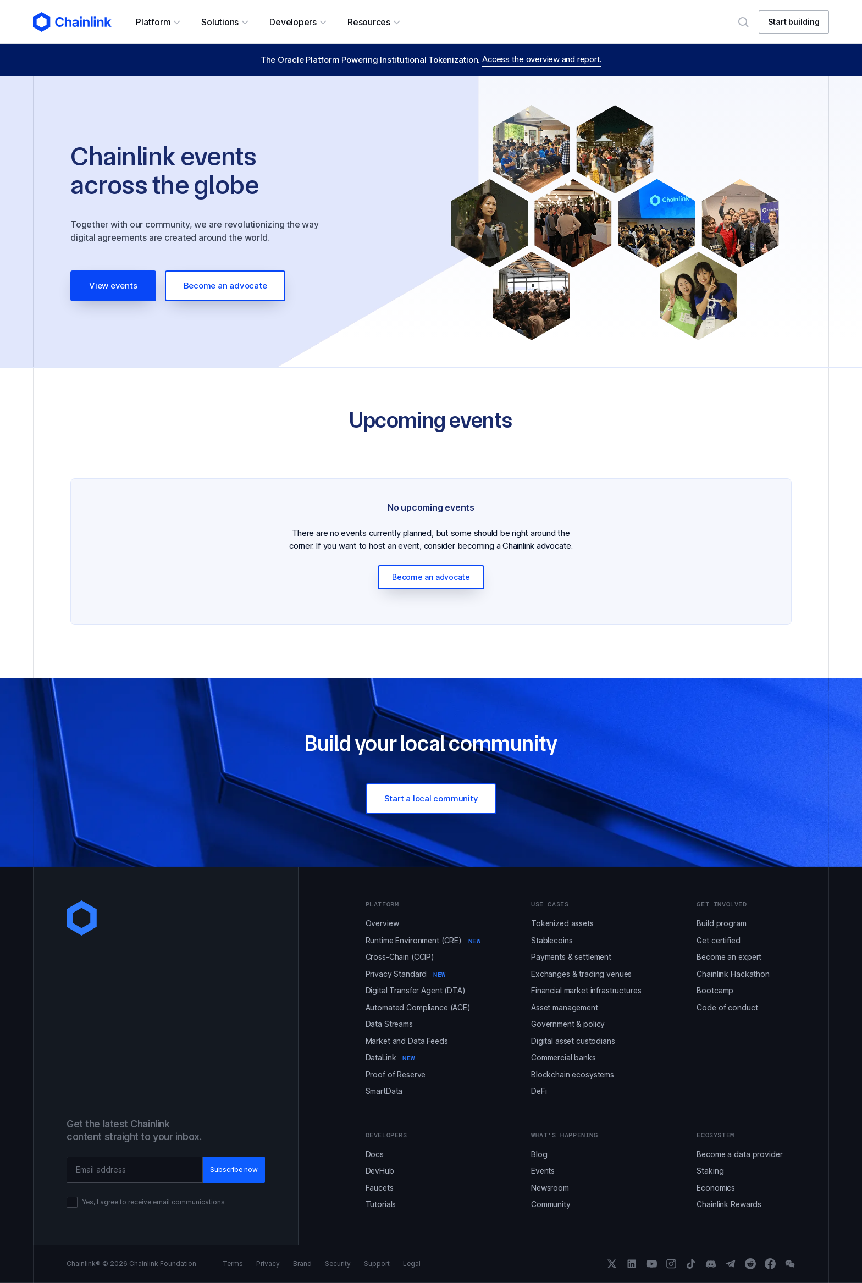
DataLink (391, 1057)
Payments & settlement (571, 956)
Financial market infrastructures (586, 990)
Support (377, 1263)
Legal (412, 1263)
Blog (539, 1154)
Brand (302, 1263)
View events (113, 285)
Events (543, 1170)
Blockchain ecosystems (572, 1074)
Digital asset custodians (573, 1041)
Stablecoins (551, 940)
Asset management (564, 1007)
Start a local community (431, 798)
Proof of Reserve (396, 1074)
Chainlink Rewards (729, 1204)
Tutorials (381, 1204)
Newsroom (550, 1187)
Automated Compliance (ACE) (418, 1007)
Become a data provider (739, 1154)
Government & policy (568, 1023)
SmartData (384, 1091)
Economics (716, 1187)
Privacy (268, 1263)
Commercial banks (563, 1057)
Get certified (718, 940)
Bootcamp (715, 990)
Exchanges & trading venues (581, 973)
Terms (233, 1263)
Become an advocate (225, 285)
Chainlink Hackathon (733, 973)
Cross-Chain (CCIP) (400, 956)
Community (551, 1204)
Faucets (380, 1187)
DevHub (380, 1170)
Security (338, 1263)
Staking (710, 1170)
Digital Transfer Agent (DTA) (416, 990)
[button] (157, 22)
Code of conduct (727, 1007)
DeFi (538, 1091)
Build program (721, 923)
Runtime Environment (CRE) (423, 940)
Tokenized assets (562, 923)
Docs (375, 1154)
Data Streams (389, 1023)
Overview (382, 923)
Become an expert (729, 956)
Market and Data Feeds (407, 1041)
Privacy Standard (406, 973)
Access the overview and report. (541, 59)
